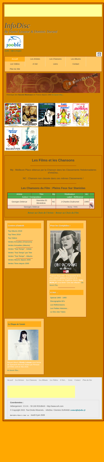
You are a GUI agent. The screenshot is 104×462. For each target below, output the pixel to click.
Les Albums (76, 59)
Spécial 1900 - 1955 (58, 298)
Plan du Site (15, 69)
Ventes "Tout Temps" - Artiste (20, 249)
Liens (55, 64)
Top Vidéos (12, 238)
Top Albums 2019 (15, 231)
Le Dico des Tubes (57, 312)
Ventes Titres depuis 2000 (18, 263)
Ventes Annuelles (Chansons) (20, 242)
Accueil (15, 59)
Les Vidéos (15, 64)
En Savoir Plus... (58, 95)
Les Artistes (35, 59)
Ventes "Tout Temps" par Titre (20, 253)
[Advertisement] (53, 10)
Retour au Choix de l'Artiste (41, 212)
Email (99, 54)
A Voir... (63, 380)
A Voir (35, 64)
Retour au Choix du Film (67, 212)
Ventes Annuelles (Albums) (19, 245)
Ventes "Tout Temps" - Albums (20, 256)
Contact (76, 64)
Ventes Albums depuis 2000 (19, 260)
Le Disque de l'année (16, 324)
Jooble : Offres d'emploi (12, 51)
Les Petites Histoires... (59, 308)
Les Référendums (57, 305)
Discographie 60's (57, 301)
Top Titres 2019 (14, 235)
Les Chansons (55, 59)
